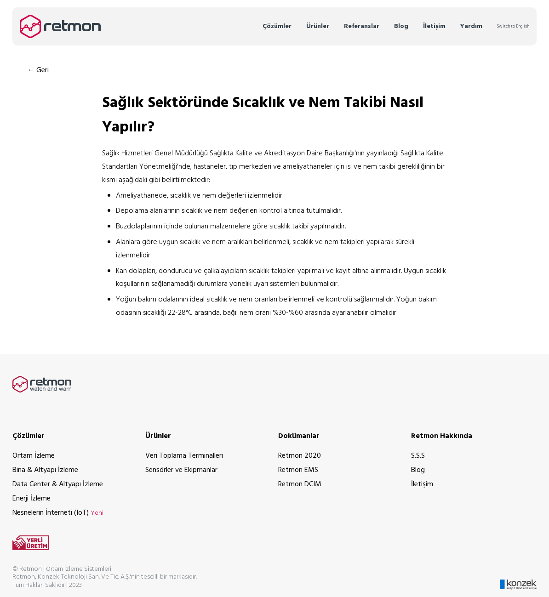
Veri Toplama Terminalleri (184, 456)
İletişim (434, 26)
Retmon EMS (298, 470)
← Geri (38, 70)
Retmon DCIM (299, 484)
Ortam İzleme (33, 456)
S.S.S (418, 456)
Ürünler (317, 26)
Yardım (471, 26)
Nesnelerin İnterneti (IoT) (57, 513)
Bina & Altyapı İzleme (45, 470)
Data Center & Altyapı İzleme (57, 484)
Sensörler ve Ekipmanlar (181, 470)
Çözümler (277, 26)
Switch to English (513, 26)
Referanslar (361, 26)
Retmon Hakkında (441, 436)
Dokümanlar (299, 436)
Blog (401, 26)
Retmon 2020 (299, 456)
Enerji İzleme (31, 499)
